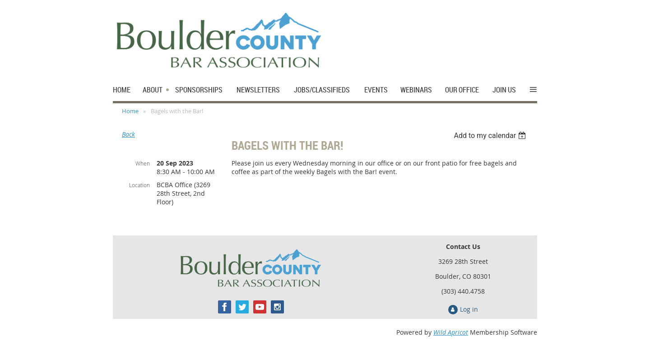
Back (128, 134)
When (142, 163)
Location (139, 185)
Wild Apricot (450, 332)
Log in (469, 309)
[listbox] (491, 135)
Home (130, 111)
